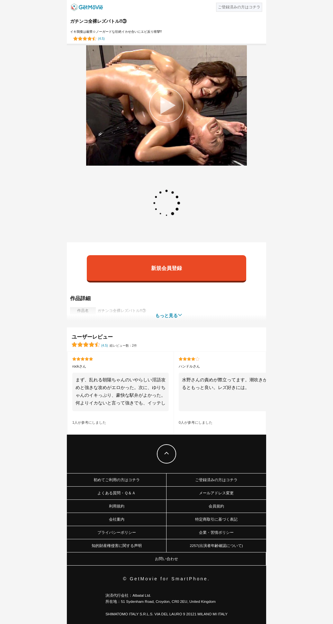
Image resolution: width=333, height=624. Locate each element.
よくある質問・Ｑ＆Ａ (116, 493)
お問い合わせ (166, 559)
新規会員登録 (166, 267)
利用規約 (116, 506)
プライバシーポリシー (116, 532)
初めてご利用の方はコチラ (117, 480)
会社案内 (116, 519)
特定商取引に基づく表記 (216, 519)
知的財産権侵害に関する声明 (117, 546)
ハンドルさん (189, 366)
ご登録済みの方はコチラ (216, 480)
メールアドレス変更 (216, 493)
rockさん (79, 366)
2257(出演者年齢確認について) (216, 546)
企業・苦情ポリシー (216, 532)
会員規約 (216, 506)
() (101, 38)
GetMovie (87, 7)
